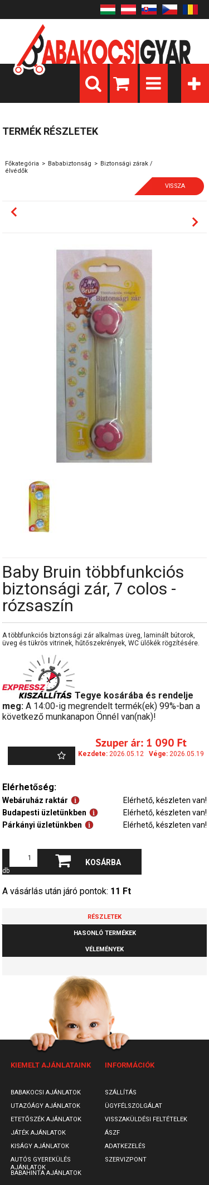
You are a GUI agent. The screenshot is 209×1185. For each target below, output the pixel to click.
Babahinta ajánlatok (46, 1173)
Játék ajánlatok (38, 1132)
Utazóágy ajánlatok (45, 1106)
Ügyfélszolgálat (133, 1106)
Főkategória (22, 163)
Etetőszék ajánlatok (46, 1119)
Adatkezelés (125, 1146)
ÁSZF (112, 1132)
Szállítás (121, 1092)
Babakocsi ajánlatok (46, 1092)
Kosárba (103, 862)
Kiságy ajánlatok (40, 1146)
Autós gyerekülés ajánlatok (41, 1163)
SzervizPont (126, 1159)
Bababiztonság (69, 163)
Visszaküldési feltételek (146, 1119)
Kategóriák (195, 83)
